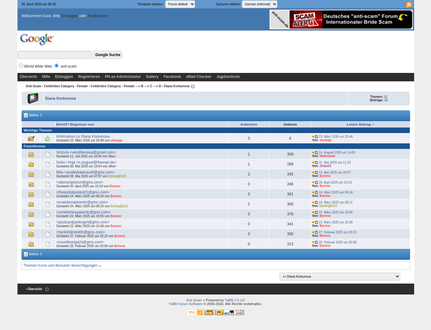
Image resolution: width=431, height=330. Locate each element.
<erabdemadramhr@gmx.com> (82, 202)
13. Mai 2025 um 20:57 (331, 172)
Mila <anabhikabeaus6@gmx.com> (85, 172)
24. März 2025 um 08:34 (332, 192)
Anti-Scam (33, 86)
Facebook (172, 76)
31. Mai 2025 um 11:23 (331, 162)
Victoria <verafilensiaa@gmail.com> (86, 152)
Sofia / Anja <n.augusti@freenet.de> (86, 162)
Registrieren (98, 16)
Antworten (248, 124)
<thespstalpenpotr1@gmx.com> (82, 192)
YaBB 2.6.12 (234, 300)
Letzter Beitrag (359, 124)
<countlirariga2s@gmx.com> (80, 242)
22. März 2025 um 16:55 (332, 212)
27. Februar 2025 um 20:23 (334, 232)
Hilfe (46, 76)
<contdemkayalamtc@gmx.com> (83, 212)
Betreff (61, 124)
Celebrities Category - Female (66, 86)
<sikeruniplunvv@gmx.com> (79, 182)
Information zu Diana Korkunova (83, 136)
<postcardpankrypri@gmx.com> (82, 222)
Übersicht (28, 76)
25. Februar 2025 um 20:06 (334, 242)
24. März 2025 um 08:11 (332, 202)
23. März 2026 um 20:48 (332, 136)
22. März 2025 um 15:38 (332, 222)
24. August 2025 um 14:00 (333, 152)
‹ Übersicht (34, 289)
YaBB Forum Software (186, 304)
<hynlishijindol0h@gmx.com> (80, 232)
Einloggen (69, 16)
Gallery (152, 76)
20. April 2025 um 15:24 (332, 182)
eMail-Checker (198, 76)
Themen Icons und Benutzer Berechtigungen (62, 265)
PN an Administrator (123, 76)
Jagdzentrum (228, 76)
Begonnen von (82, 124)
